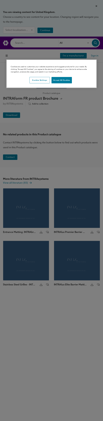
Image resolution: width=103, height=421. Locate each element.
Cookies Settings (39, 80)
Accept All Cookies (61, 80)
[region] (51, 73)
